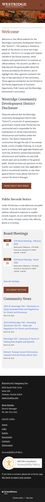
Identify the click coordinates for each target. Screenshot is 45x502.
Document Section (16, 289)
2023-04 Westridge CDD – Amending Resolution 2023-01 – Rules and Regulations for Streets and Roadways (21, 325)
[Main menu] (41, 5)
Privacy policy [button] (18, 498)
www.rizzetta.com (10, 398)
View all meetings (11, 281)
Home (4, 424)
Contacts (6, 441)
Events (5, 433)
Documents (7, 437)
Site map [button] (29, 498)
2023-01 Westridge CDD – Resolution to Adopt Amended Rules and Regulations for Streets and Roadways (21, 309)
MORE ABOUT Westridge (16, 185)
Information (7, 445)
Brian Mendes (8, 405)
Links (4, 428)
